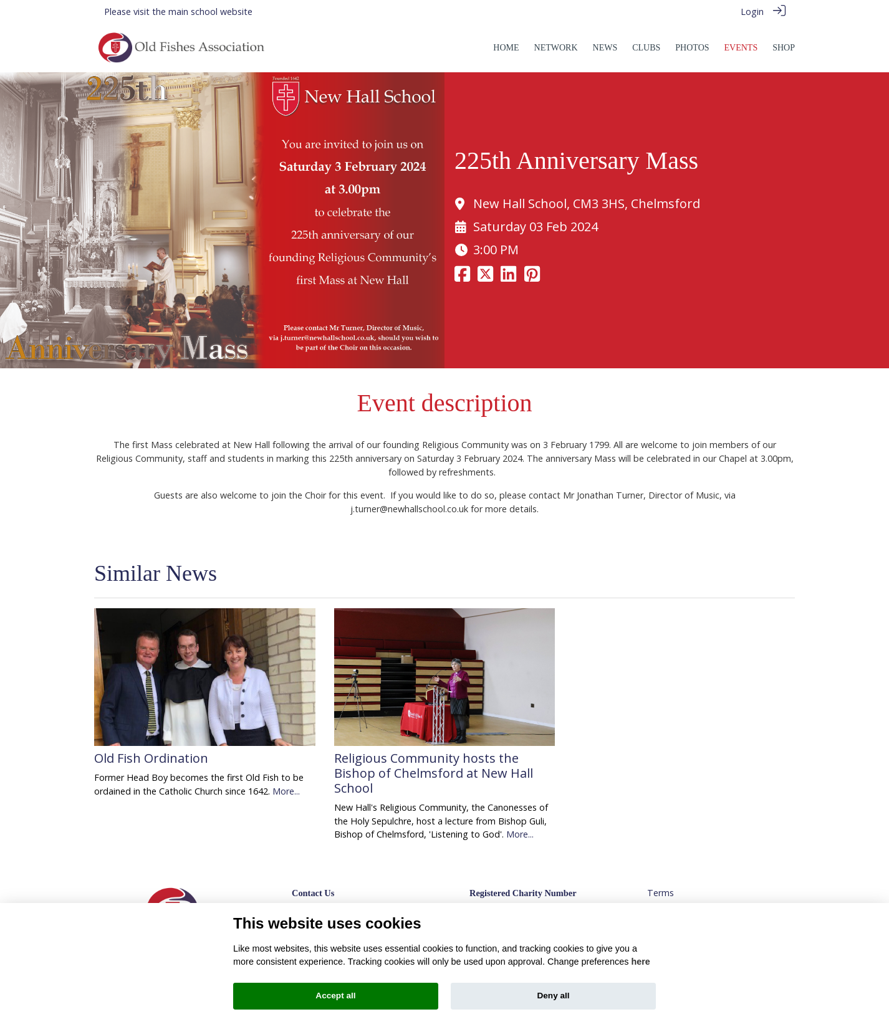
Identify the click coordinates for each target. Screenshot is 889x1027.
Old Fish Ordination (151, 758)
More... (286, 791)
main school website (210, 11)
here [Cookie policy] (640, 962)
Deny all (553, 995)
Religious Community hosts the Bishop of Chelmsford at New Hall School (433, 773)
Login (752, 11)
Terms (660, 893)
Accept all (335, 995)
